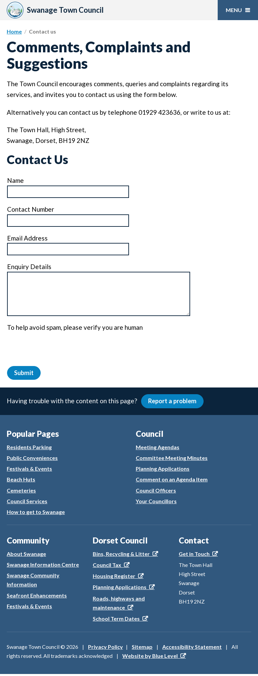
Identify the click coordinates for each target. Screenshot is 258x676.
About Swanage (26, 555)
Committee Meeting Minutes (172, 460)
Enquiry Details (29, 267)
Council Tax (107, 566)
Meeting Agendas (157, 449)
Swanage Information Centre (43, 566)
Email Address (27, 238)
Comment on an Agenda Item (172, 481)
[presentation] (58, 347)
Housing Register (114, 578)
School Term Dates (116, 620)
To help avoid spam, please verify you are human (75, 327)
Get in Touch (194, 555)
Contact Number (30, 209)
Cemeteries (21, 492)
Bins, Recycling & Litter (121, 555)
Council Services (27, 503)
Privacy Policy (105, 648)
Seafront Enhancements (37, 597)
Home (14, 31)
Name (15, 181)
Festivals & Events (29, 470)
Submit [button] (24, 373)
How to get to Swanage (36, 514)
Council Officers (156, 492)
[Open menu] (238, 10)
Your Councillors (156, 503)
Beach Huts (21, 481)
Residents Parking (29, 449)
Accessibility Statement (192, 648)
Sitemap (142, 648)
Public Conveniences (32, 460)
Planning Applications (162, 470)
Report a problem (173, 403)
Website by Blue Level (150, 658)
